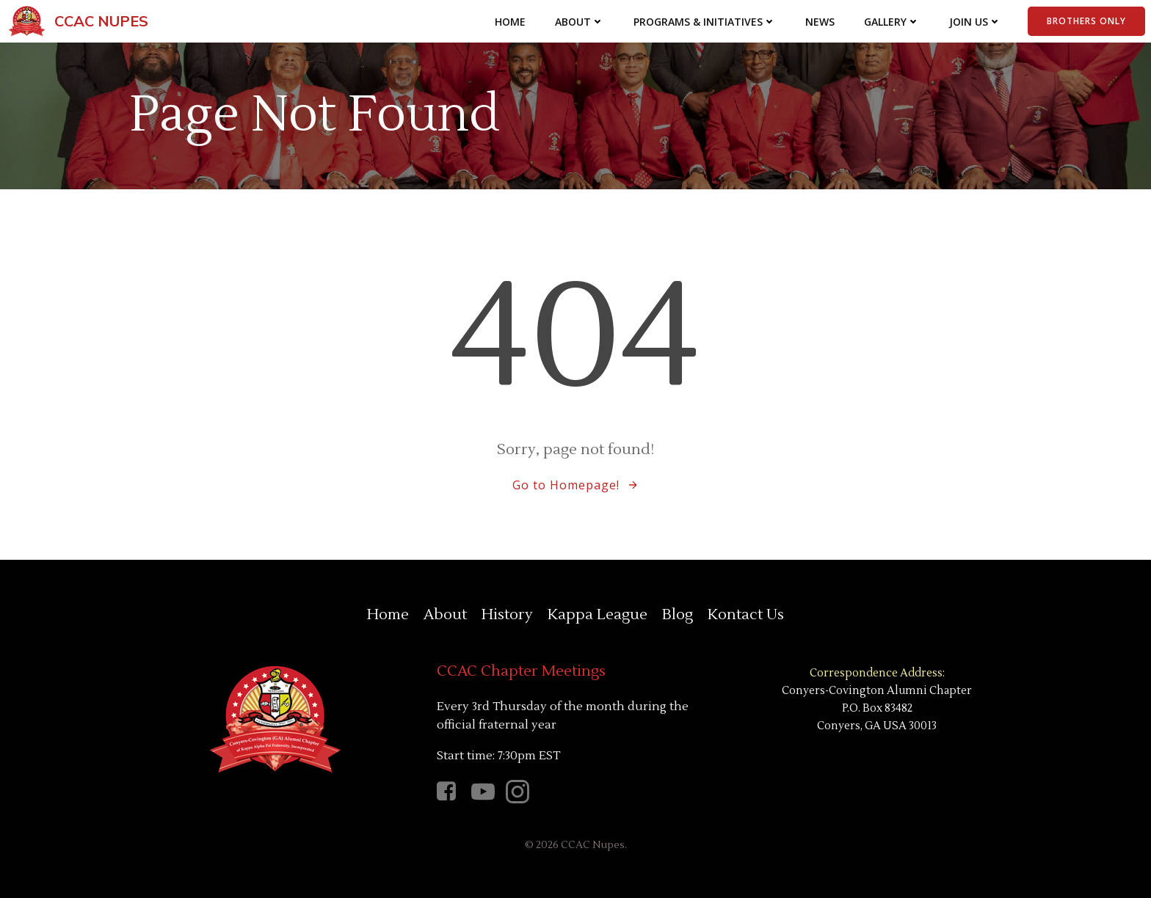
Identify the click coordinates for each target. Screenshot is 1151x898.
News (820, 22)
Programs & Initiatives (704, 22)
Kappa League (597, 614)
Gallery (892, 22)
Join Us (975, 22)
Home (510, 22)
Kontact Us (746, 614)
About (579, 22)
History (507, 614)
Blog (677, 614)
